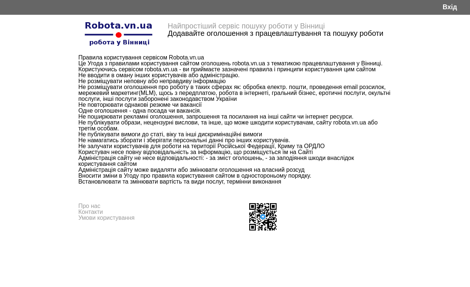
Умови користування (106, 218)
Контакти (90, 212)
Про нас (89, 206)
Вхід (450, 7)
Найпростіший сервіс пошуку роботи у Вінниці (246, 26)
